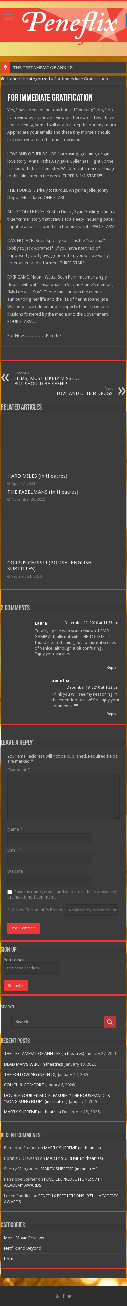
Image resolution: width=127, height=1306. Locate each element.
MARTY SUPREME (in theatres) (32, 1111)
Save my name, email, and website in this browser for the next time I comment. (62, 894)
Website (15, 871)
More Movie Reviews (24, 1237)
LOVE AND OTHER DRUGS (78, 391)
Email (14, 850)
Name (14, 829)
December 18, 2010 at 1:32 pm (93, 687)
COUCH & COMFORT (24, 1084)
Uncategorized (35, 78)
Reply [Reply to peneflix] (111, 714)
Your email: (14, 959)
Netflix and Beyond (22, 1248)
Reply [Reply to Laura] (111, 667)
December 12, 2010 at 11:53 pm (92, 623)
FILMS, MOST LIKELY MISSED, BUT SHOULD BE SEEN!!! (49, 378)
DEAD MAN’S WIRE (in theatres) (33, 1064)
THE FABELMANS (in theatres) (42, 492)
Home (9, 78)
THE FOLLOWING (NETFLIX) (30, 1074)
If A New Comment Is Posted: (62, 910)
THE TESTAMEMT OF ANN (39, 67)
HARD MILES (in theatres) (37, 476)
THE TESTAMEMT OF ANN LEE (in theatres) (44, 1053)
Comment (18, 769)
